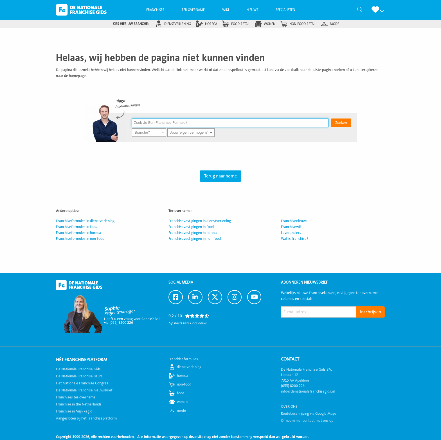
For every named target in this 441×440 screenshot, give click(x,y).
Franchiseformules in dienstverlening (85, 221)
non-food (184, 384)
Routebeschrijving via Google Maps (308, 414)
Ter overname (193, 10)
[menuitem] (155, 9)
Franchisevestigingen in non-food (194, 239)
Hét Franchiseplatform (81, 359)
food (180, 393)
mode (334, 24)
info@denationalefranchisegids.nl (308, 391)
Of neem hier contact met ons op (307, 421)
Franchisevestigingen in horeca (192, 233)
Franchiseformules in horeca (78, 233)
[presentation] (323, 331)
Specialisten (285, 10)
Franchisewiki (291, 227)
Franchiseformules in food (76, 227)
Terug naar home (220, 176)
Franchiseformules (183, 359)
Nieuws (252, 10)
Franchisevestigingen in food (191, 227)
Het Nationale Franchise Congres (82, 383)
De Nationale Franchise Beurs (79, 376)
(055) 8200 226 (293, 386)
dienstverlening (177, 24)
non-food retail (302, 24)
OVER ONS (289, 407)
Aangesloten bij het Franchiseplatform (86, 418)
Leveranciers (291, 233)
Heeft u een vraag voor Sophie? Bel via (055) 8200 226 (131, 321)
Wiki (225, 10)
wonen (269, 24)
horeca (211, 24)
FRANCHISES (155, 10)
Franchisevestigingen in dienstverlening (199, 221)
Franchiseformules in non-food (80, 239)
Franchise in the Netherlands (79, 404)
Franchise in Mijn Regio (74, 411)
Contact (290, 359)
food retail (240, 24)
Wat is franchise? (294, 239)
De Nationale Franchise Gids (81, 10)
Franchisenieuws (294, 221)
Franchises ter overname (75, 397)
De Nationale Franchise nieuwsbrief (84, 390)
